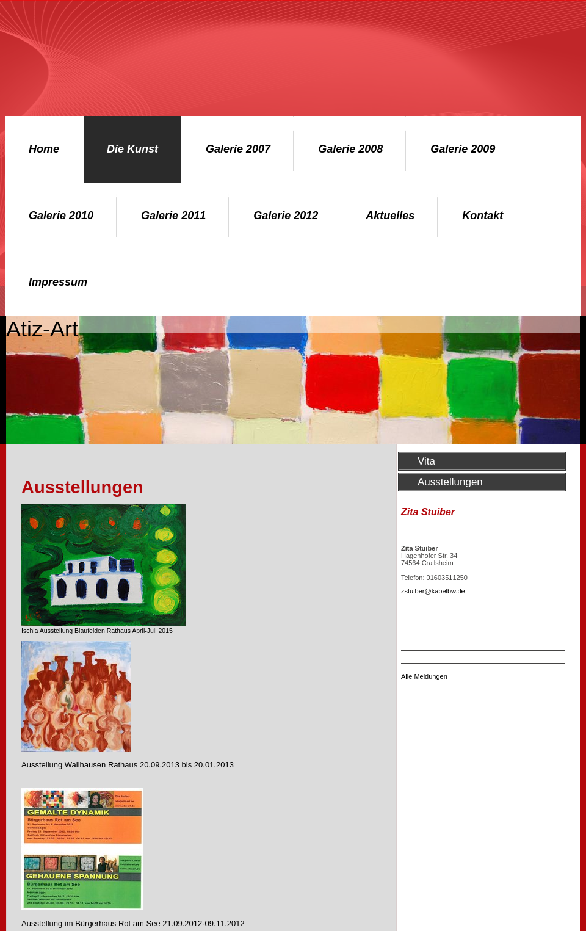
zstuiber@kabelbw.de (433, 591)
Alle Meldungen (424, 676)
